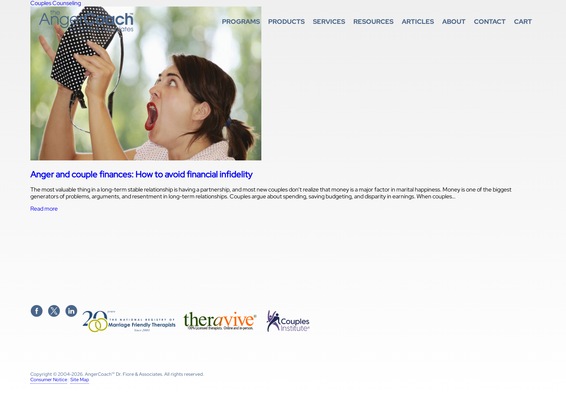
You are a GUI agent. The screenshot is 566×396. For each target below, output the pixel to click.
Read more (44, 208)
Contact (490, 21)
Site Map (79, 379)
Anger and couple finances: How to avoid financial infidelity (141, 174)
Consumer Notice (48, 379)
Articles (418, 21)
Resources (373, 21)
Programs (241, 21)
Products (286, 21)
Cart (523, 21)
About (454, 21)
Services (329, 21)
